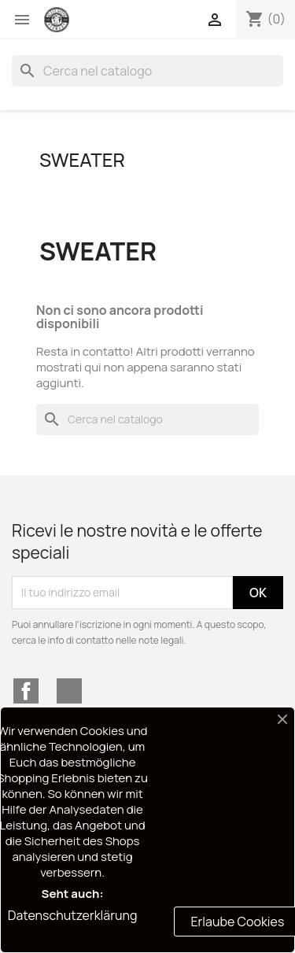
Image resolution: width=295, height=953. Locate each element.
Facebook (26, 691)
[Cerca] (147, 71)
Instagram (69, 691)
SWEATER (82, 159)
